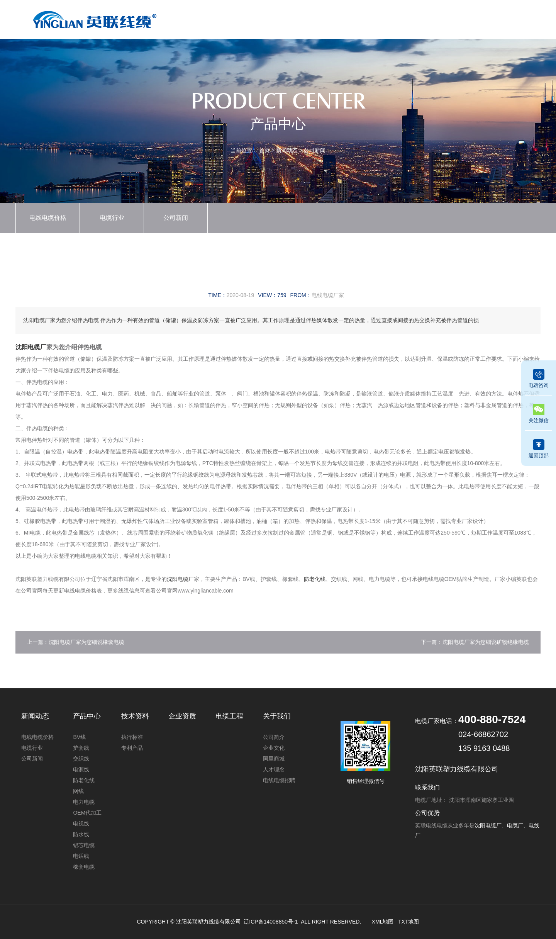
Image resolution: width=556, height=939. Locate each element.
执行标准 (132, 737)
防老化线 (314, 579)
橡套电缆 (84, 867)
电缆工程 (424, 18)
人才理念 (274, 769)
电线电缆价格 (47, 217)
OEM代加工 (87, 813)
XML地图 (383, 922)
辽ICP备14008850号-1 (271, 922)
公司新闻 (314, 150)
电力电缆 (84, 802)
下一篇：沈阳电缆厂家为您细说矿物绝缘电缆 (475, 642)
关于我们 (464, 18)
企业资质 (346, 18)
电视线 (81, 823)
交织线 (81, 759)
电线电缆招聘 (279, 780)
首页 (229, 18)
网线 (78, 791)
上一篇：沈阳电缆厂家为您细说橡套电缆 (75, 642)
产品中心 (268, 18)
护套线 (81, 748)
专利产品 (132, 748)
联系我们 (503, 18)
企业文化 (274, 748)
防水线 (81, 834)
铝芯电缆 (84, 845)
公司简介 (274, 737)
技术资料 (385, 18)
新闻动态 (307, 18)
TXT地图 (408, 922)
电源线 (81, 769)
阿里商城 (274, 759)
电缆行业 (112, 217)
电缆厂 (515, 825)
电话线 (81, 856)
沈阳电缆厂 (30, 347)
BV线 (79, 737)
